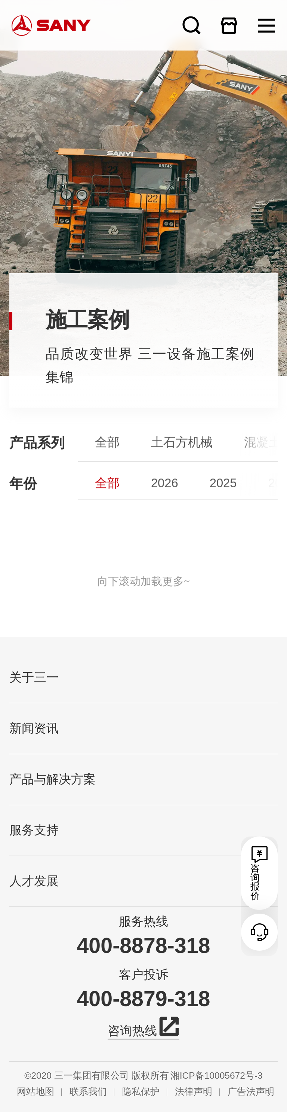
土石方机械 (182, 456)
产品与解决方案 (52, 779)
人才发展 (34, 881)
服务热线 (143, 921)
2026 (164, 496)
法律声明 (193, 1092)
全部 (107, 456)
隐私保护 (141, 1092)
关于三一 (34, 677)
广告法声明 (251, 1092)
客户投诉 (143, 974)
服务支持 (34, 830)
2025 (223, 496)
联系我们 (88, 1092)
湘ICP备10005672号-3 (216, 1076)
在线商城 (229, 25)
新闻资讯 (34, 728)
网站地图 (35, 1092)
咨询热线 (143, 1029)
